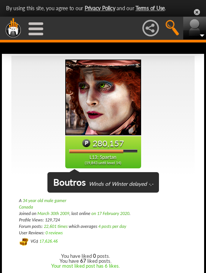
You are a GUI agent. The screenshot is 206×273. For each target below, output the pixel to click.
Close (197, 12)
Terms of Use (150, 8)
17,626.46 (48, 241)
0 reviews (54, 232)
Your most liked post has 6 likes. (85, 266)
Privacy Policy (100, 8)
